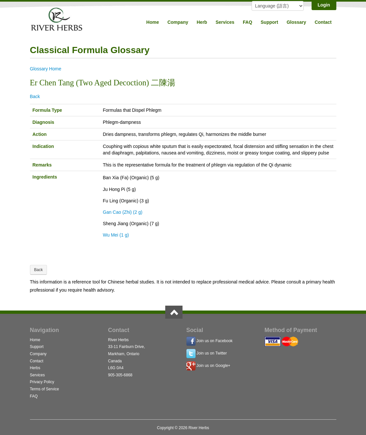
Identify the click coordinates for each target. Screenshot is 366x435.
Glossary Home (45, 68)
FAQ (247, 22)
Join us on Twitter (212, 353)
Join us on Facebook (215, 341)
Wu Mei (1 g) (116, 235)
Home (152, 22)
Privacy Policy (42, 382)
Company (178, 22)
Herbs (35, 368)
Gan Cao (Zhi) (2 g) (122, 212)
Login (323, 4)
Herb (202, 22)
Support (269, 22)
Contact (323, 22)
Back (35, 96)
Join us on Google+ (213, 365)
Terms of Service (44, 389)
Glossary (296, 22)
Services (224, 22)
